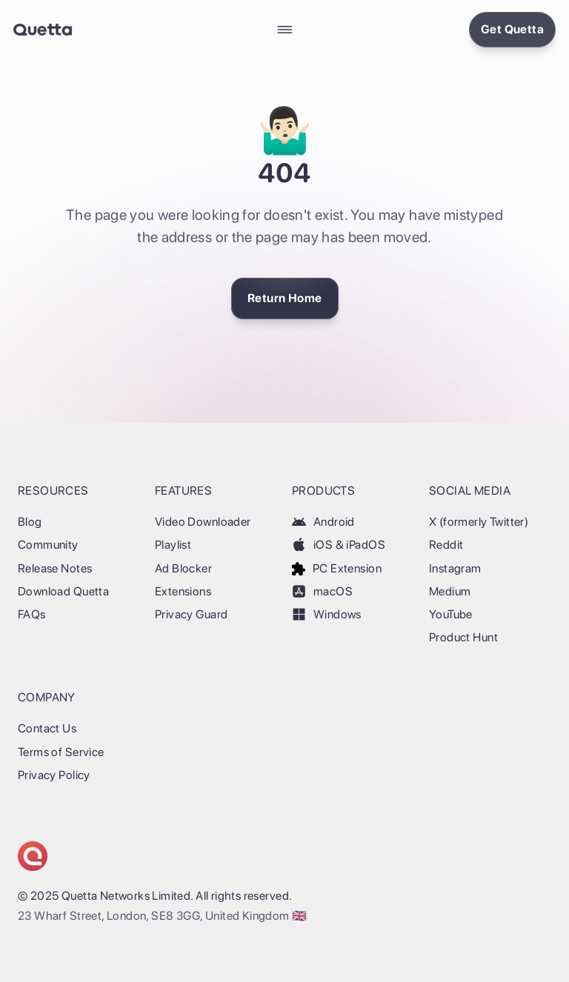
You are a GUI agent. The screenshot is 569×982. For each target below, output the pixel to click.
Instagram (455, 568)
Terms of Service (61, 752)
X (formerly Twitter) (478, 522)
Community (48, 545)
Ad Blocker (183, 568)
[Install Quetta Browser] (512, 29)
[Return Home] (285, 298)
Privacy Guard (191, 614)
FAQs (32, 614)
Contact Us (47, 728)
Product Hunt (463, 637)
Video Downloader (203, 522)
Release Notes (55, 568)
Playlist (173, 545)
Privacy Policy (54, 775)
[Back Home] (42, 29)
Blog (30, 522)
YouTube (451, 614)
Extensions (183, 591)
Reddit (446, 545)
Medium (449, 591)
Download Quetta (63, 591)
